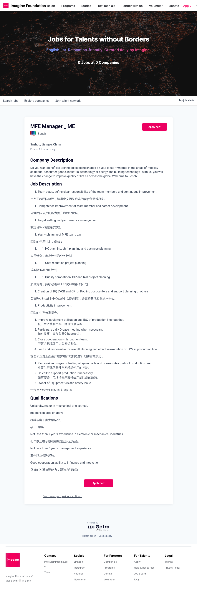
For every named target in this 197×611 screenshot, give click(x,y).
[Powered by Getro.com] (98, 526)
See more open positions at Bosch (62, 496)
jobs (10, 100)
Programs (68, 6)
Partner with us (132, 6)
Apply (187, 6)
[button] (6, 5)
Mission (49, 6)
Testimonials (106, 6)
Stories (86, 6)
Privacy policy (89, 536)
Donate (174, 6)
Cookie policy (105, 536)
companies (36, 100)
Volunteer (156, 6)
